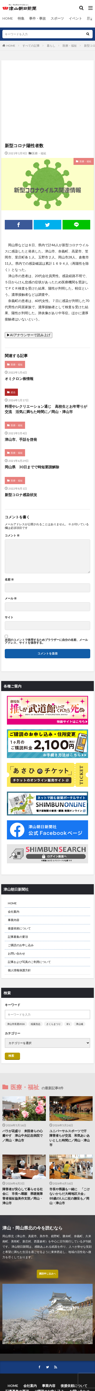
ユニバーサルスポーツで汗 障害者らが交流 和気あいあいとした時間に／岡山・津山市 (69, 1138)
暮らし (51, 45)
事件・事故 (37, 18)
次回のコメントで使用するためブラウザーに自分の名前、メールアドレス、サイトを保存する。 (46, 641)
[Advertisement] (47, 81)
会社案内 (13, 911)
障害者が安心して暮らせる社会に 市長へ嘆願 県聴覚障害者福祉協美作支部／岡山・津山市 (22, 1196)
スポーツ (57, 18)
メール (11, 598)
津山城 (79, 1023)
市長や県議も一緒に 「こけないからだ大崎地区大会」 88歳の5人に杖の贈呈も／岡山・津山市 (69, 1196)
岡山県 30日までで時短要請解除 (32, 467)
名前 (9, 579)
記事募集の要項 (18, 937)
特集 (21, 18)
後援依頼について (19, 928)
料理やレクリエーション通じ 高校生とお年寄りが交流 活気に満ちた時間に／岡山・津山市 (46, 409)
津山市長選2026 (16, 1023)
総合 (13, 392)
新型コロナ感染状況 (21, 494)
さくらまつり (53, 1023)
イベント (75, 18)
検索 (11, 1055)
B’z (68, 1023)
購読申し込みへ (47, 1273)
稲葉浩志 (35, 1023)
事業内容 (13, 920)
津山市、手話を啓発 (21, 439)
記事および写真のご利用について (29, 962)
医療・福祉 (70, 45)
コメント (12, 535)
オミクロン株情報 (19, 378)
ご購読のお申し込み (21, 945)
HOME (7, 18)
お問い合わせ (16, 953)
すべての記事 (31, 45)
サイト (9, 617)
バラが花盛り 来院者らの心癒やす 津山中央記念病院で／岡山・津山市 (22, 1135)
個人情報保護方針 (19, 970)
